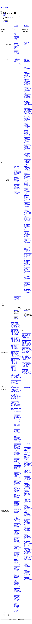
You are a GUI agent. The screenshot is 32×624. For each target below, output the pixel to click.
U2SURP (23, 371)
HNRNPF (28, 342)
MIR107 (13, 329)
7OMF (18, 398)
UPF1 (27, 371)
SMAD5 (13, 378)
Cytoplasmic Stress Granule (27, 487)
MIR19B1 (13, 341)
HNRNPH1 (24, 343)
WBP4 (12, 382)
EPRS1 (27, 337)
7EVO (12, 398)
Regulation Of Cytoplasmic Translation (27, 576)
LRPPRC (23, 352)
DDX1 (23, 335)
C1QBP (29, 333)
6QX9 (15, 394)
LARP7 (26, 350)
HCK (18, 324)
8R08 (12, 408)
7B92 (19, 396)
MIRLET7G (13, 372)
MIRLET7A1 (14, 361)
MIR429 (16, 354)
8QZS (18, 406)
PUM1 (26, 358)
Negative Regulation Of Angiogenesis (16, 497)
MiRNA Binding (27, 493)
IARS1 (27, 347)
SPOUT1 (23, 365)
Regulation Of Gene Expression (17, 481)
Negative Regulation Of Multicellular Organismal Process (16, 583)
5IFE (12, 390)
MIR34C (17, 353)
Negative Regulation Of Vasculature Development (16, 501)
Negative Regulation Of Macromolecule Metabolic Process (17, 463)
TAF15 (27, 367)
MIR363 (13, 354)
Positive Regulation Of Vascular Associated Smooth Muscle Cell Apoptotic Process (27, 245)
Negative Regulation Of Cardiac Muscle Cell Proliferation (27, 149)
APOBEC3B (28, 331)
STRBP (27, 365)
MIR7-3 (16, 356)
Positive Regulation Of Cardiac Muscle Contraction (27, 167)
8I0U (17, 405)
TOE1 (12, 381)
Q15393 (16, 389)
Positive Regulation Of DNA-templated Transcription (17, 188)
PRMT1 (23, 357)
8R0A (17, 408)
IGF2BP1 (23, 348)
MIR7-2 (12, 356)
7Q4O (12, 401)
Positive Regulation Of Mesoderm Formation (27, 260)
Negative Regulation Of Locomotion (16, 540)
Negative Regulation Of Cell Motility (16, 537)
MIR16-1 (13, 337)
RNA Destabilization (17, 495)
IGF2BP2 (28, 348)
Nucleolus (16, 47)
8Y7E (15, 409)
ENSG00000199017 (26, 387)
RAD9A (17, 375)
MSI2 (26, 354)
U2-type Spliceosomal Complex (16, 40)
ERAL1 (23, 338)
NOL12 (18, 373)
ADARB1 (24, 331)
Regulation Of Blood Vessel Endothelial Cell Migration (17, 556)
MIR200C (13, 344)
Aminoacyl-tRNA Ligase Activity (27, 550)
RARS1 (26, 359)
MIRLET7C (13, 366)
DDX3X (30, 335)
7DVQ (15, 397)
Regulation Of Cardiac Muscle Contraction (27, 145)
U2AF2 (15, 381)
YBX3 (28, 372)
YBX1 (23, 372)
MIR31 (12, 352)
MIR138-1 (18, 331)
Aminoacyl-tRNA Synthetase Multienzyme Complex (27, 496)
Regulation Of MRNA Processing (27, 512)
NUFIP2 (23, 356)
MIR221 (16, 347)
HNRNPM (28, 345)
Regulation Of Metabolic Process (17, 550)
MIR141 (13, 333)
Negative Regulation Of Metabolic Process (17, 472)
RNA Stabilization (28, 539)
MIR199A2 (13, 340)
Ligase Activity (27, 557)
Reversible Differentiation (27, 191)
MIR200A (13, 342)
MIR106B (18, 327)
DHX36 (23, 336)
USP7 (18, 381)
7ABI (12, 396)
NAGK (15, 373)
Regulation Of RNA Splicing (16, 184)
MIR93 (12, 360)
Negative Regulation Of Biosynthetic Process (16, 458)
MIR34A (16, 352)
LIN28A (23, 351)
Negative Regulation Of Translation (16, 478)
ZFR (22, 373)
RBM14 (27, 360)
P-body (25, 564)
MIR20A (16, 345)
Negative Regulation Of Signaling (16, 569)
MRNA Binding (27, 463)
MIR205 (17, 344)
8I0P (18, 404)
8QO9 (12, 406)
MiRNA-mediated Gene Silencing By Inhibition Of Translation (28, 111)
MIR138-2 (13, 332)
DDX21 (26, 335)
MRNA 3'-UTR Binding (27, 57)
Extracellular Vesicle (16, 475)
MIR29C (17, 351)
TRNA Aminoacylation (27, 559)
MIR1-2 (19, 326)
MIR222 (13, 348)
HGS (12, 325)
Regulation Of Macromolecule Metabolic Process (17, 523)
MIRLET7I (18, 372)
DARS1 (29, 334)
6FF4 (18, 393)
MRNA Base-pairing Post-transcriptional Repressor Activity (27, 61)
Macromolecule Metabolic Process (28, 468)
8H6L (17, 403)
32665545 (16, 310)
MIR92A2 (18, 359)
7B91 (17, 396)
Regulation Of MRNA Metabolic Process (17, 591)
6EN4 (15, 393)
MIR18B (13, 339)
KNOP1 (23, 350)
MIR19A (18, 340)
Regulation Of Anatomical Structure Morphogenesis (17, 578)
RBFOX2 (13, 376)
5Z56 (17, 390)
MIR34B (13, 353)
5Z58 (12, 391)
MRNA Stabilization (26, 562)
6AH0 (17, 391)
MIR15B (17, 336)
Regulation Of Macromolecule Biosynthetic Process (17, 484)
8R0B (20, 408)
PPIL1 (16, 374)
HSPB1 (14, 325)
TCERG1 (19, 380)
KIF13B (18, 325)
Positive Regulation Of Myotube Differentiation (27, 82)
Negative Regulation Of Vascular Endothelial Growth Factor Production (17, 517)
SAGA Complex (17, 33)
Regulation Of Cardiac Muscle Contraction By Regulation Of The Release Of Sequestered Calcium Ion (27, 96)
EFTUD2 (16, 322)
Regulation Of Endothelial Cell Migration (17, 588)
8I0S (12, 405)
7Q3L (17, 399)
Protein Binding (17, 59)
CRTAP (26, 334)
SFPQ (29, 364)
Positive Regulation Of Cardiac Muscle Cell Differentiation (27, 280)
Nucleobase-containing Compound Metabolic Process (28, 460)
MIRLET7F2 (13, 370)
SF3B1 (19, 377)
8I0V (19, 405)
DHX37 (26, 336)
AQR (23, 333)
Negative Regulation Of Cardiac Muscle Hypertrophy (27, 77)
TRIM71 (27, 370)
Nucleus (15, 34)
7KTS (15, 398)
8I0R (20, 404)
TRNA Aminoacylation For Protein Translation (27, 546)
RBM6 (16, 376)
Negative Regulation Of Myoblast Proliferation (27, 285)
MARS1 (27, 352)
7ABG (15, 395)
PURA (29, 358)
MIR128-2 (13, 331)
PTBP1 (26, 357)
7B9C (12, 397)
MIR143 (16, 333)
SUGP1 (23, 366)
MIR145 (13, 334)
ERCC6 (12, 324)
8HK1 (15, 404)
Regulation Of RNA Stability (16, 553)
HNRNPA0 (24, 340)
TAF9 (15, 380)
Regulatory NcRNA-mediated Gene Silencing (17, 428)
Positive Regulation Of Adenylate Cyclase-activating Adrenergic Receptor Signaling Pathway (28, 179)
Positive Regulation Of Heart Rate (27, 73)
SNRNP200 (17, 378)
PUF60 (23, 358)
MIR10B (16, 329)
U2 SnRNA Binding (16, 61)
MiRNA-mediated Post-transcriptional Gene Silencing (28, 106)
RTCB (29, 362)
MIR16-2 (17, 337)
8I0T (14, 405)
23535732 (26, 310)
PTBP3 (29, 357)
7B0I (15, 396)
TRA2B (26, 369)
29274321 (16, 316)
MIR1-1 (26, 26)
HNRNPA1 (28, 340)
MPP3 (12, 373)
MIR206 (13, 345)
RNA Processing (27, 447)
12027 (12, 386)
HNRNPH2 (29, 343)
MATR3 (23, 354)
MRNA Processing (16, 176)
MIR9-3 (17, 358)
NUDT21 (27, 355)
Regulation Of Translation (16, 534)
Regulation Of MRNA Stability (17, 543)
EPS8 (17, 323)
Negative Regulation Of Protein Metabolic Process (17, 547)
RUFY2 (16, 377)
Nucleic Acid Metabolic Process (28, 451)
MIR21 (16, 346)
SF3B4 (26, 364)
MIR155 (16, 334)
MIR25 (16, 348)
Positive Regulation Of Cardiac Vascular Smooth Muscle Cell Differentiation (27, 273)
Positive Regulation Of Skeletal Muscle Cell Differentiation (27, 290)
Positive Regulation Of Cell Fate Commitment (27, 69)
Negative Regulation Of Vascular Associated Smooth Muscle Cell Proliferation (27, 210)
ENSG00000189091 (15, 387)
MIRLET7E (13, 368)
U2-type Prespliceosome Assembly (17, 192)
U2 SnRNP (16, 43)
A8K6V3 (13, 389)
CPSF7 (23, 334)
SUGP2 (26, 366)
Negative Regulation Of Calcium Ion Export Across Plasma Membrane (27, 266)
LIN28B (27, 351)
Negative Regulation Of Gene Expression (17, 442)
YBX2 (25, 372)
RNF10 (12, 377)
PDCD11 (27, 356)
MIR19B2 (18, 341)
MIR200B (18, 342)
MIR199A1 (17, 339)
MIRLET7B (13, 365)
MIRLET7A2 (14, 362)
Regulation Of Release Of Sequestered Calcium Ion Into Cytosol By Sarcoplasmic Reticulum (27, 88)
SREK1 (12, 380)
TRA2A (23, 369)
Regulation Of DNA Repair (16, 174)
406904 (23, 385)
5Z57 (19, 390)
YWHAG (13, 383)
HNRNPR (24, 347)
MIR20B (13, 346)
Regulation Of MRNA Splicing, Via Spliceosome (27, 515)
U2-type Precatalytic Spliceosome (16, 50)
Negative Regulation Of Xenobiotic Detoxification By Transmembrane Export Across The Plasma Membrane (27, 253)
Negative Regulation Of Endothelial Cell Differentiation (27, 135)
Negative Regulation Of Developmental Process (17, 565)
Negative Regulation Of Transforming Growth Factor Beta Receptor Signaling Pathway (17, 608)
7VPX (12, 402)
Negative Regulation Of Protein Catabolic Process (17, 181)
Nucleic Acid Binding (16, 57)
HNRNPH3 (24, 344)
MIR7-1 (17, 355)
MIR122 (13, 330)
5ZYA (15, 391)
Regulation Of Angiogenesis (16, 505)
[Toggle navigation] (1, 11)
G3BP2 (28, 338)
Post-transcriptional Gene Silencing (17, 424)
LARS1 (30, 350)
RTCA (26, 362)
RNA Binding (27, 443)
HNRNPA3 (24, 342)
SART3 (23, 363)
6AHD (12, 393)
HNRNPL (24, 345)
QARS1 (23, 359)
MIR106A (13, 327)
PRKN (18, 374)
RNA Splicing (16, 178)
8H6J (12, 403)
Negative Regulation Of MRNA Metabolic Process (28, 508)
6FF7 (12, 394)
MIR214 (13, 347)
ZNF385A (29, 373)
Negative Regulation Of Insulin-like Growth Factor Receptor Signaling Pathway (27, 129)
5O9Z (14, 390)
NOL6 (29, 354)
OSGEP (12, 374)
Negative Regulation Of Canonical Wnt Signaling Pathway (27, 187)
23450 (12, 385)
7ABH (18, 395)
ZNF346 (25, 373)
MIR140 (17, 332)
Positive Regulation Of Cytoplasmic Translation (27, 572)
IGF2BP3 (23, 349)
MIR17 (12, 338)
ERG (16, 324)
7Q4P (15, 401)
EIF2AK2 (24, 337)
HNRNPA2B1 (24, 341)
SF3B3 (16, 26)
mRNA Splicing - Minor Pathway (17, 299)
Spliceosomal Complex (16, 38)
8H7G (12, 404)
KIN (30, 349)
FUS (26, 338)
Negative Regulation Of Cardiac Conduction (27, 205)
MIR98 (15, 360)
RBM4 (23, 362)
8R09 (15, 408)
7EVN (18, 397)
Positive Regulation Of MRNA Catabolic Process (17, 491)
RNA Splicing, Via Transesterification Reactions (17, 168)
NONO (23, 355)
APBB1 (12, 322)
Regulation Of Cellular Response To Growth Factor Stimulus (17, 601)
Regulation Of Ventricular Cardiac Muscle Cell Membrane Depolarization (27, 159)
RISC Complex (27, 44)
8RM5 (12, 409)
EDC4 (30, 336)
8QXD (15, 406)
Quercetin (16, 303)
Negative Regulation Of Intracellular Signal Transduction (27, 195)
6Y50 (17, 394)
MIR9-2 (13, 358)
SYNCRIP (24, 367)
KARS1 (27, 349)
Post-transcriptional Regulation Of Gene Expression (17, 437)
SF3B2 (29, 363)
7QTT (17, 401)
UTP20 (29, 371)
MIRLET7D (13, 367)
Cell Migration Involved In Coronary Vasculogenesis (27, 172)
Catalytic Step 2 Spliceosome (17, 53)
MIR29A (13, 349)
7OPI (15, 399)
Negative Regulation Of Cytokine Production (16, 530)
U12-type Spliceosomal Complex (16, 45)
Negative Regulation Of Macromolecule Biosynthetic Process (17, 453)
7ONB (12, 399)
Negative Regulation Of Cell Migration (27, 102)
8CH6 (15, 402)
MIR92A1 (13, 359)
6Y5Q (12, 395)
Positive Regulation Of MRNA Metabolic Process (17, 508)
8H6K (15, 403)
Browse (4, 14)
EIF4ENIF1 (13, 323)
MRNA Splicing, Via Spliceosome (17, 172)
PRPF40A (13, 375)
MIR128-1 (17, 330)
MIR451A (13, 355)
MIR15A (13, 336)
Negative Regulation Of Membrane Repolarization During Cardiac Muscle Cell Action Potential (27, 237)
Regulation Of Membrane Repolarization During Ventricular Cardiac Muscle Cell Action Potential (27, 228)
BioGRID (5, 21)
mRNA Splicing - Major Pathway (17, 296)
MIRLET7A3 (14, 363)
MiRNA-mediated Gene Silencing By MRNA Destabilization (28, 115)
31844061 (16, 318)
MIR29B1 (17, 349)
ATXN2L (26, 333)
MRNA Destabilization (17, 488)
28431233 (10, 17)
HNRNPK (29, 344)
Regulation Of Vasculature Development (16, 512)
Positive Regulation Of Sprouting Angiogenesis (27, 200)
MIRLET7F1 (13, 369)
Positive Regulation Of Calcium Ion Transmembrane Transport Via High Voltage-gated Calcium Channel (27, 218)
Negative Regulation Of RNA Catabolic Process (27, 523)
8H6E (18, 402)
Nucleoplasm (16, 36)
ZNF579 (17, 383)
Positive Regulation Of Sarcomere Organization (27, 154)
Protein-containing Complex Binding (17, 63)
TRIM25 (23, 370)
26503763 (27, 316)
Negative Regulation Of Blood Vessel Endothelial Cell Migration (17, 596)
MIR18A (16, 338)
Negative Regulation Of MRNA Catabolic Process (27, 537)
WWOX (15, 382)
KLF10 (12, 326)
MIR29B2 (13, 351)
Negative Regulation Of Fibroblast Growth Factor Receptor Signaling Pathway (28, 121)
